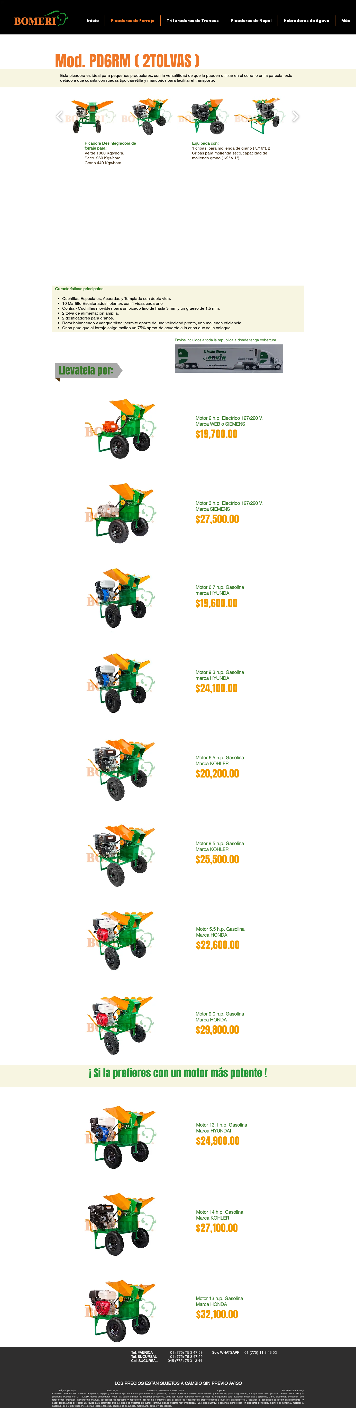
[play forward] (295, 116)
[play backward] (59, 116)
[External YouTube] (177, 225)
